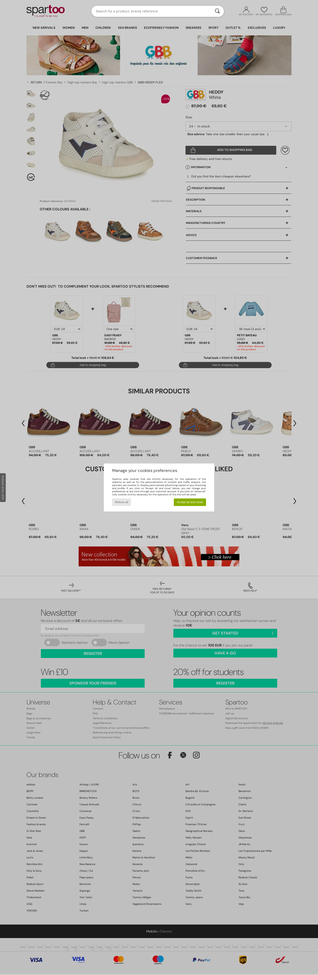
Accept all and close (190, 502)
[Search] (217, 11)
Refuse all (121, 502)
